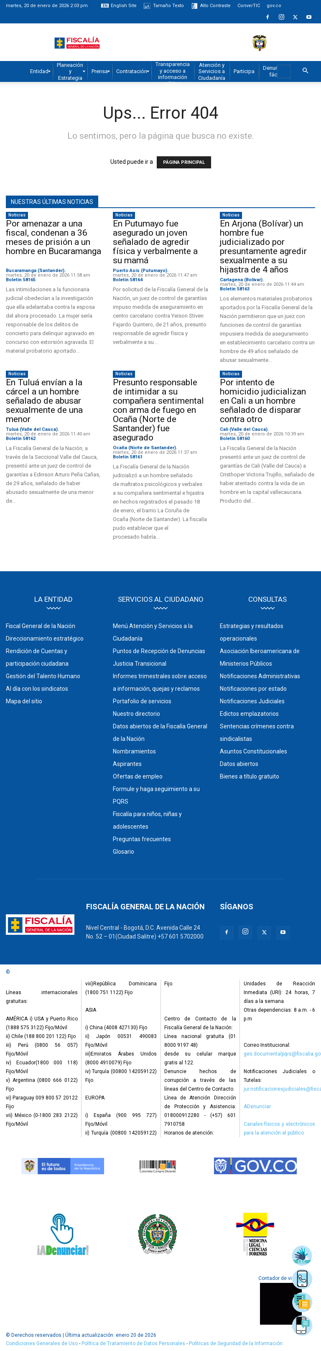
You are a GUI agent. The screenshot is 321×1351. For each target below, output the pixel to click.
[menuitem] (39, 71)
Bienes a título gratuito (249, 776)
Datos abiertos (239, 764)
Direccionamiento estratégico (45, 638)
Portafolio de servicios (142, 701)
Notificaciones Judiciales (252, 701)
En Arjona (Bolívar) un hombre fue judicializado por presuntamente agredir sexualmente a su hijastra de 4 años (263, 247)
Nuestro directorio (136, 713)
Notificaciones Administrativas (260, 676)
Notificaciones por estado (253, 688)
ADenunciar (257, 1106)
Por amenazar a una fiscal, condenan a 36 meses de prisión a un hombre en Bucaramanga (53, 242)
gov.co (274, 5)
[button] (305, 71)
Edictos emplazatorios (249, 713)
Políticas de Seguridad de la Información (236, 1343)
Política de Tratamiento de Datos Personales (134, 1343)
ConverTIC (248, 5)
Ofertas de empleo (138, 776)
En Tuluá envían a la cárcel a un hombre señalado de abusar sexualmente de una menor (44, 400)
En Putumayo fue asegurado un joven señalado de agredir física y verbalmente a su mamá (155, 242)
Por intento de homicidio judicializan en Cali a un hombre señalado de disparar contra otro (263, 400)
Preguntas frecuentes (142, 839)
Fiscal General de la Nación (40, 626)
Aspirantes (127, 764)
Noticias (16, 215)
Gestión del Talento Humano (43, 676)
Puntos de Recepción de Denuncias (159, 651)
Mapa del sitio (24, 701)
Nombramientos (134, 751)
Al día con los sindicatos (37, 688)
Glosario (123, 851)
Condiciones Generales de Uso (42, 1343)
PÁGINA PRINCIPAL (184, 162)
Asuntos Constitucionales (253, 751)
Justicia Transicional (139, 663)
